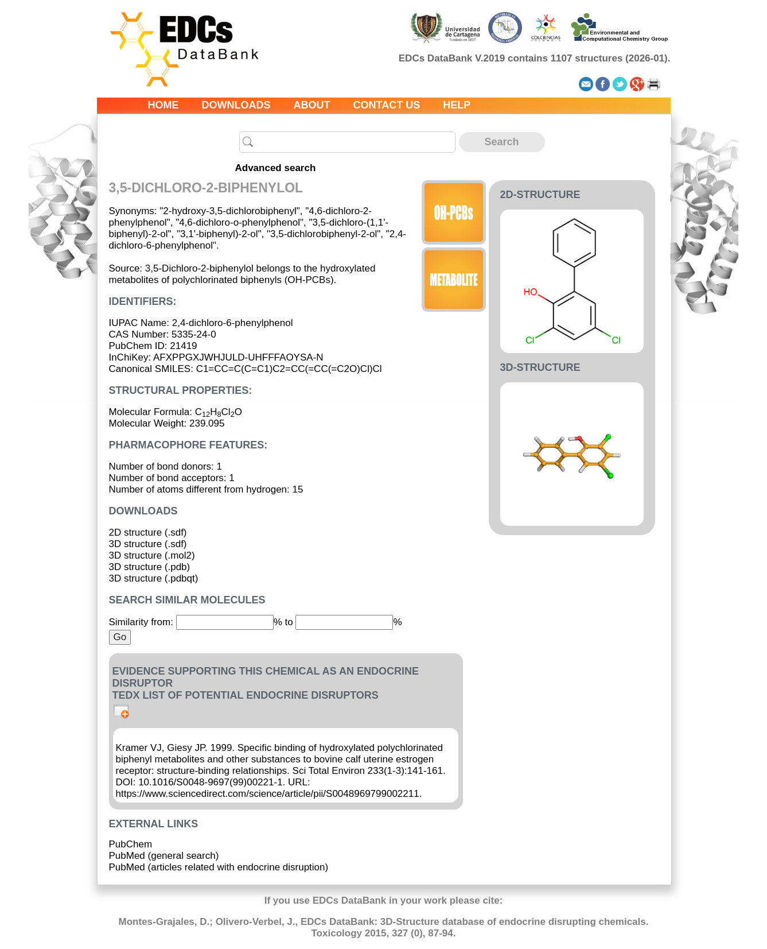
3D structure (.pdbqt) (153, 578)
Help (456, 105)
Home (163, 105)
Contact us (387, 105)
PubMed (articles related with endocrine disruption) (219, 867)
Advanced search (275, 167)
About (312, 105)
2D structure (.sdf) (148, 532)
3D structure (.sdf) (148, 544)
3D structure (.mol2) (152, 555)
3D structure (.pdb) (149, 566)
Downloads (236, 105)
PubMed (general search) (164, 855)
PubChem (131, 844)
